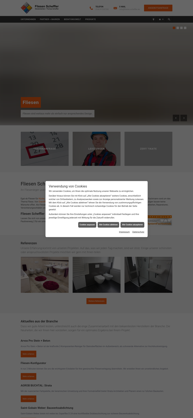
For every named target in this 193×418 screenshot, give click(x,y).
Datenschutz (138, 232)
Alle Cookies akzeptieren (132, 225)
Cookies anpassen (87, 225)
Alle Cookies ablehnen (108, 225)
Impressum (124, 232)
